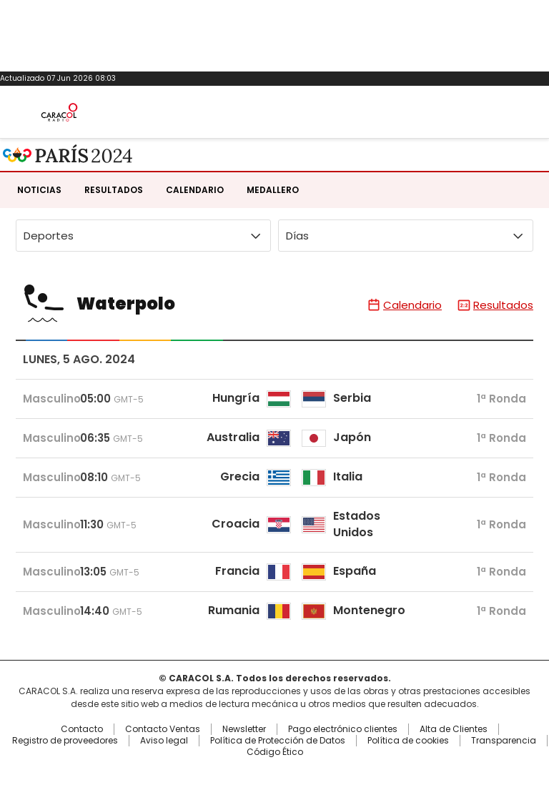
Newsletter (244, 729)
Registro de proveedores (65, 740)
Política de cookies (408, 740)
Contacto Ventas (162, 729)
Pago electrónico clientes (342, 729)
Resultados (113, 190)
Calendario (195, 190)
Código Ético (275, 752)
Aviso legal (164, 740)
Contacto (82, 729)
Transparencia (503, 740)
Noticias (39, 190)
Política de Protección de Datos (277, 740)
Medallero (273, 190)
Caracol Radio (59, 112)
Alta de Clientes (454, 729)
